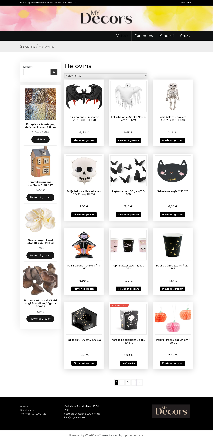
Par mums (144, 36)
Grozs (185, 36)
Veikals (122, 36)
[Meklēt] (54, 72)
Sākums (27, 46)
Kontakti (166, 36)
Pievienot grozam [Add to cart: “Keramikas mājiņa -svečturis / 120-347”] (40, 197)
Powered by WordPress (84, 435)
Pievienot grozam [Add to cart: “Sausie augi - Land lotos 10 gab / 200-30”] (40, 255)
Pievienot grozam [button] (84, 140)
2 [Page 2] (122, 382)
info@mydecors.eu (74, 417)
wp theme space (133, 435)
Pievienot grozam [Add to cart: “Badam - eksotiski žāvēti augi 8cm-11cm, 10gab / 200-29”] (40, 318)
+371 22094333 (38, 413)
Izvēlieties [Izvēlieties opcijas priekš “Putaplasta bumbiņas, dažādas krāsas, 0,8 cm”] (40, 139)
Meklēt (27, 67)
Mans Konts (185, 2)
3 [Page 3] (128, 382)
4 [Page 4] (133, 382)
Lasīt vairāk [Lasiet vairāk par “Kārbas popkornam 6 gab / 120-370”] (128, 363)
